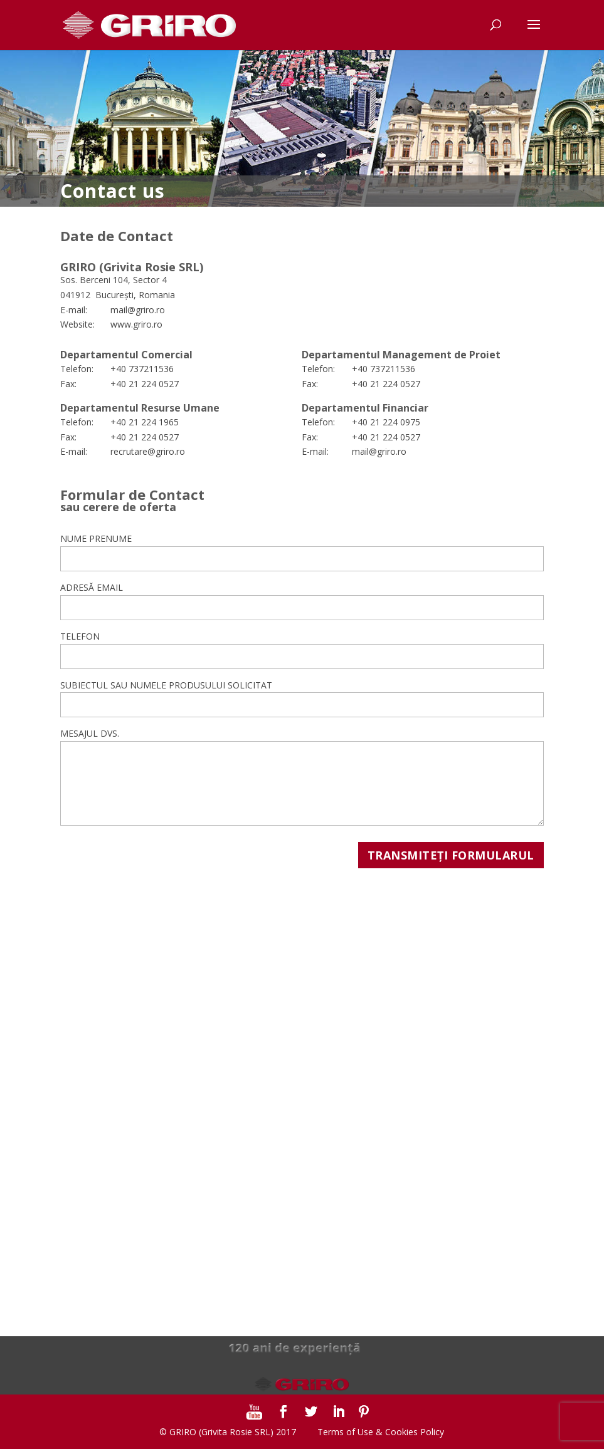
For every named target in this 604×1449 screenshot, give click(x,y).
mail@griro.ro (137, 310)
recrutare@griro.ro (147, 451)
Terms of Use (345, 1432)
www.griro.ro (136, 324)
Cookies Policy (414, 1432)
